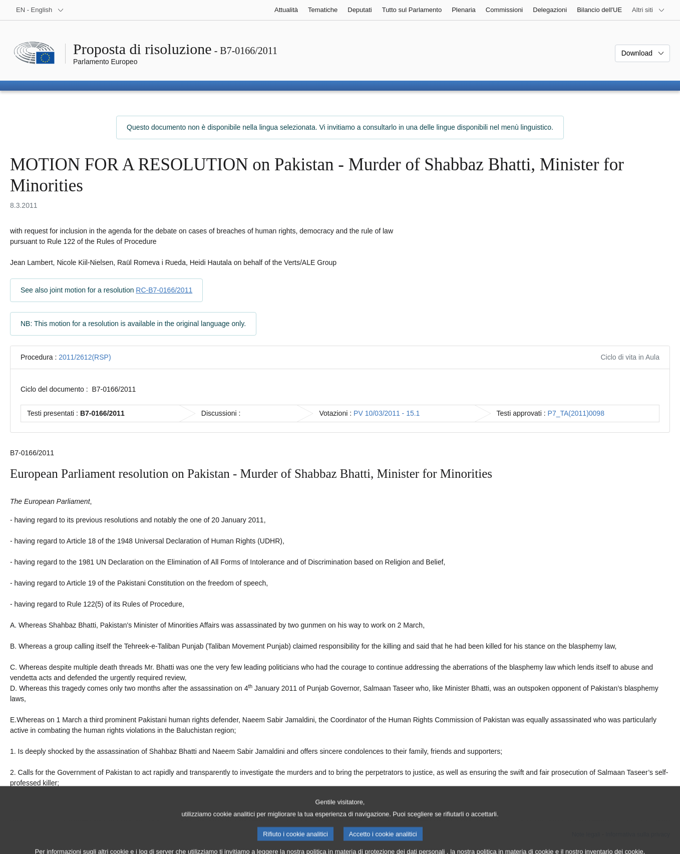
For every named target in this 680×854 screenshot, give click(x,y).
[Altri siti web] (648, 10)
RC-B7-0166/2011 (164, 290)
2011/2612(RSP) (85, 357)
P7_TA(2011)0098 (576, 413)
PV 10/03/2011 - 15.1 (387, 413)
